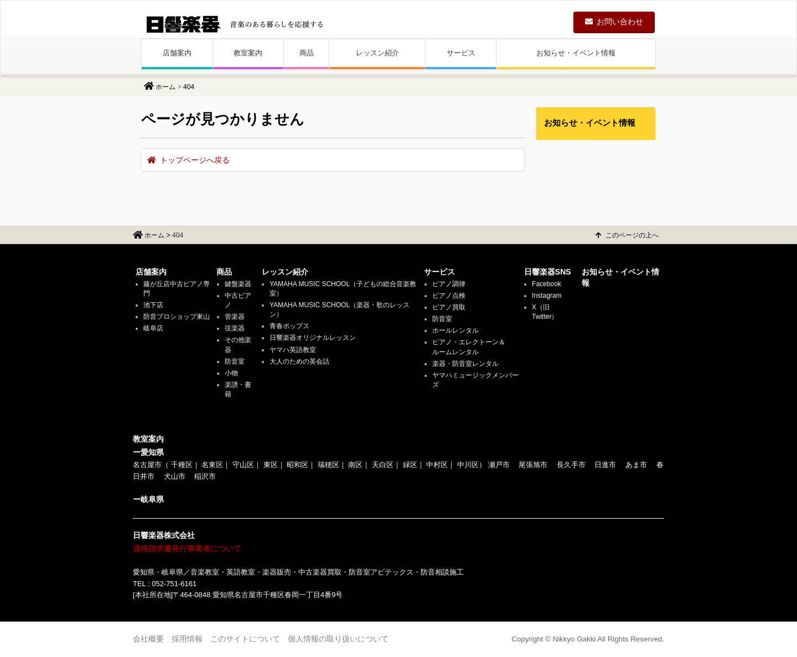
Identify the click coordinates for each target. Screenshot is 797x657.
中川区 (468, 465)
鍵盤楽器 (238, 284)
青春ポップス (289, 326)
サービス (461, 53)
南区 (355, 465)
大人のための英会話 (299, 361)
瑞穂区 (328, 465)
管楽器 (235, 316)
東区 (270, 465)
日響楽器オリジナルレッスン (313, 338)
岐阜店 (153, 328)
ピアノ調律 (448, 284)
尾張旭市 (533, 465)
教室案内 (248, 53)
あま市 (636, 465)
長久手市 (571, 465)
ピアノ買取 (448, 307)
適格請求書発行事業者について (187, 548)
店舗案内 (177, 53)
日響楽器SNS (547, 271)
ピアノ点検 (448, 295)
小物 (231, 373)
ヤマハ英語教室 (293, 350)
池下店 (153, 305)
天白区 (383, 465)
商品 (306, 53)
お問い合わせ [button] (614, 21)
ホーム (165, 87)
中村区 (437, 465)
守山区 (243, 465)
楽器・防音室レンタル (465, 364)
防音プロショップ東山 (176, 316)
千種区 (182, 465)
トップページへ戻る (188, 160)
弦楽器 (235, 328)
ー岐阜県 (148, 499)
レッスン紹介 (377, 53)
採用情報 (187, 638)
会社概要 (148, 638)
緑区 (410, 465)
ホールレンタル (455, 330)
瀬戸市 (499, 465)
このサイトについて (245, 638)
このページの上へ (627, 235)
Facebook (546, 284)
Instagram (546, 295)
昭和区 (297, 465)
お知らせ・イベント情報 (575, 53)
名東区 (212, 465)
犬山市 (174, 476)
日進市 (605, 465)
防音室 (235, 361)
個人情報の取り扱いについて (338, 638)
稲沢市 (205, 476)
